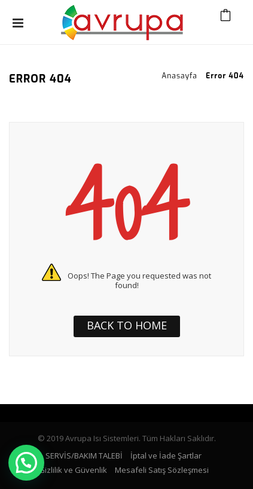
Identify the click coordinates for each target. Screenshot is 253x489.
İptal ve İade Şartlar (166, 455)
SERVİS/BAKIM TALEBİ (84, 455)
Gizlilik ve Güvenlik (73, 469)
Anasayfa (179, 76)
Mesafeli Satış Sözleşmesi (162, 469)
